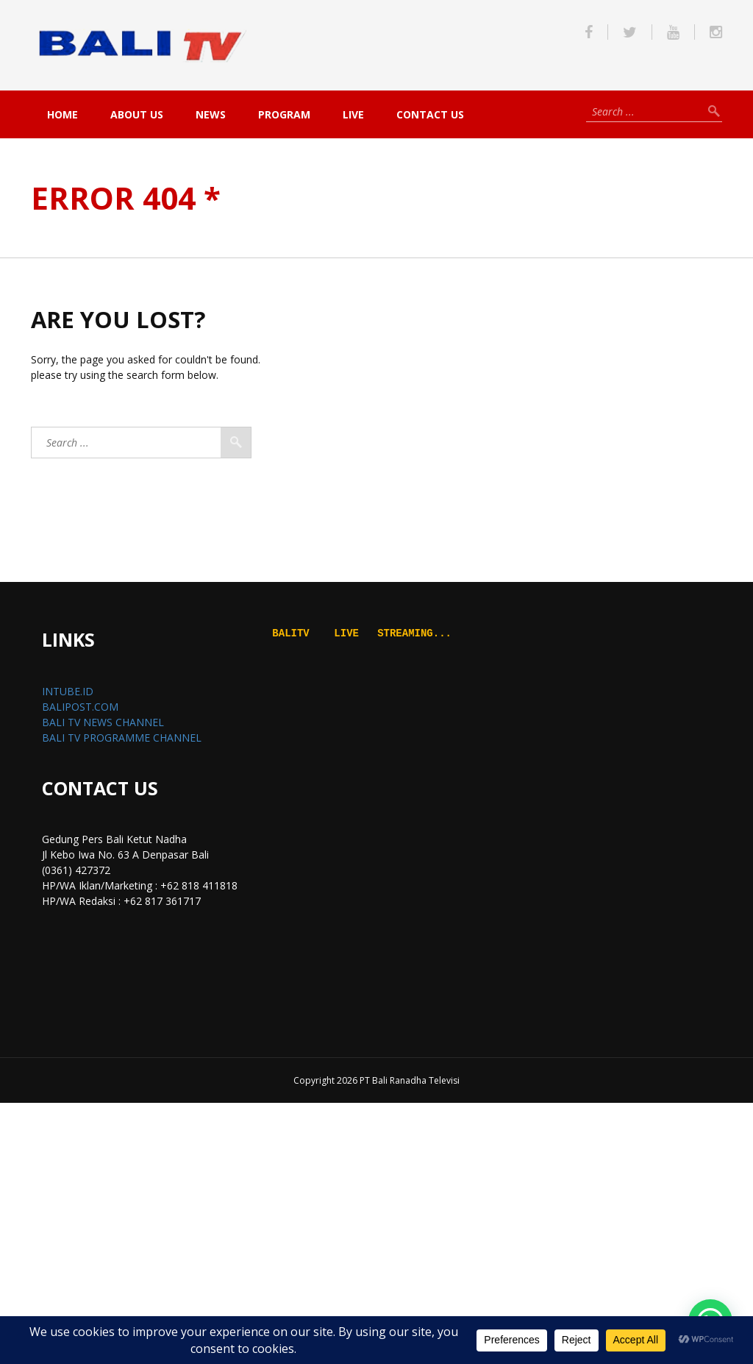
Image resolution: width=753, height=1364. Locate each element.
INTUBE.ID (67, 691)
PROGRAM (284, 114)
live (353, 114)
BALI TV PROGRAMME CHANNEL (121, 738)
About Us (136, 114)
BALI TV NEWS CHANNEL (103, 722)
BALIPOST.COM (80, 707)
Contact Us (430, 114)
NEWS (211, 114)
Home (62, 114)
